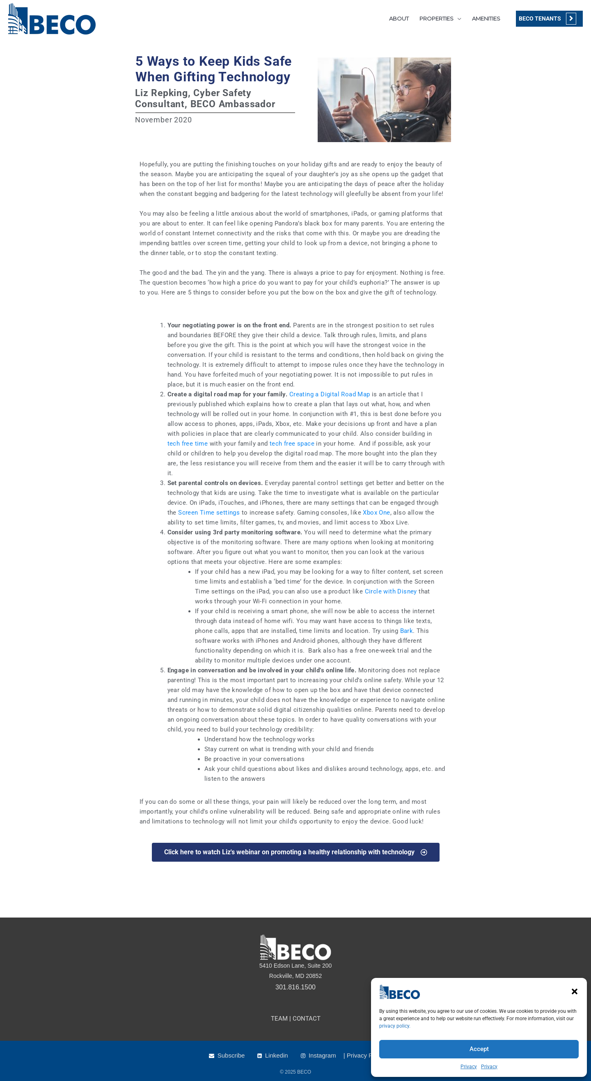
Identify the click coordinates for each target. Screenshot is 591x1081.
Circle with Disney (391, 591)
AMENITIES (486, 18)
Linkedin (276, 1055)
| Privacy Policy (364, 1055)
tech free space (292, 443)
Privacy (468, 1067)
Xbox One (375, 512)
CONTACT (307, 1018)
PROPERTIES (436, 18)
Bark (406, 631)
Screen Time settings (209, 512)
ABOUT (399, 18)
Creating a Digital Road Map (329, 394)
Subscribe (231, 1055)
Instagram (322, 1055)
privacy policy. (394, 1026)
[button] (574, 991)
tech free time (187, 443)
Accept (479, 1049)
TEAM (279, 1018)
